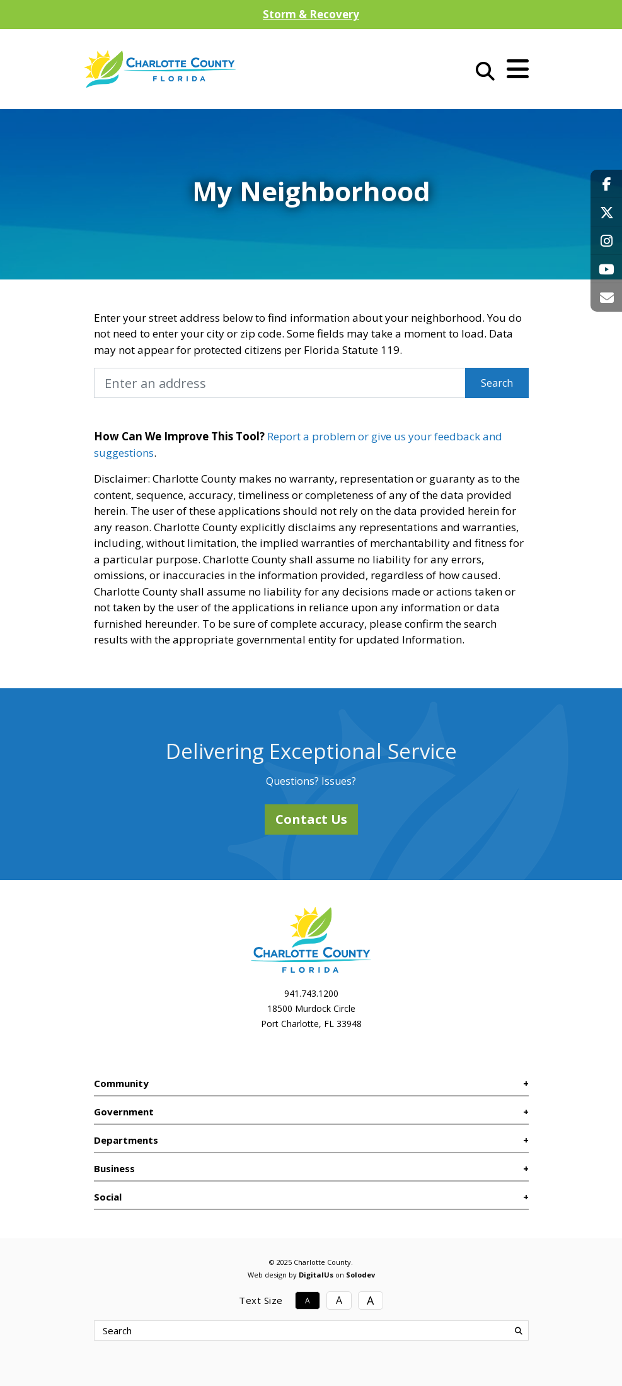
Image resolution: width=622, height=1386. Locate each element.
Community (121, 1083)
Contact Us (311, 819)
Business (114, 1168)
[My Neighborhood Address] (280, 383)
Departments (126, 1140)
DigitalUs (316, 1274)
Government (124, 1111)
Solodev (360, 1274)
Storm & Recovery (311, 14)
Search (497, 383)
